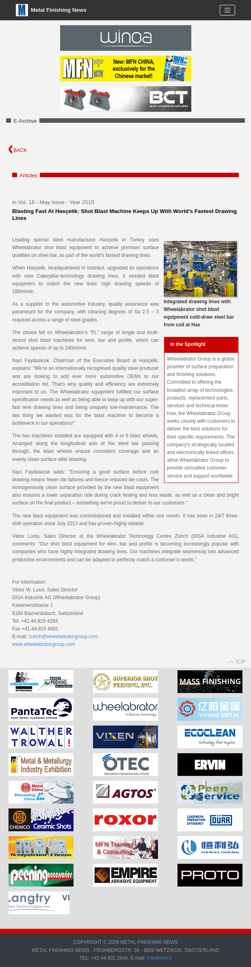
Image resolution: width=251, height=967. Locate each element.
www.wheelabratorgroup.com (43, 644)
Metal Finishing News (51, 10)
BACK (18, 150)
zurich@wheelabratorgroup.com (63, 636)
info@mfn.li (159, 958)
